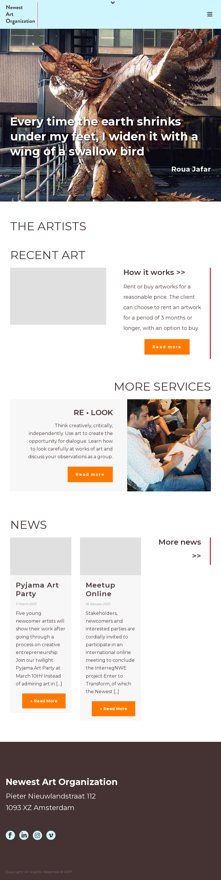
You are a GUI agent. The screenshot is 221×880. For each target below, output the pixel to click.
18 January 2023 (98, 604)
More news (180, 542)
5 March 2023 (26, 604)
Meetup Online (100, 589)
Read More (44, 701)
